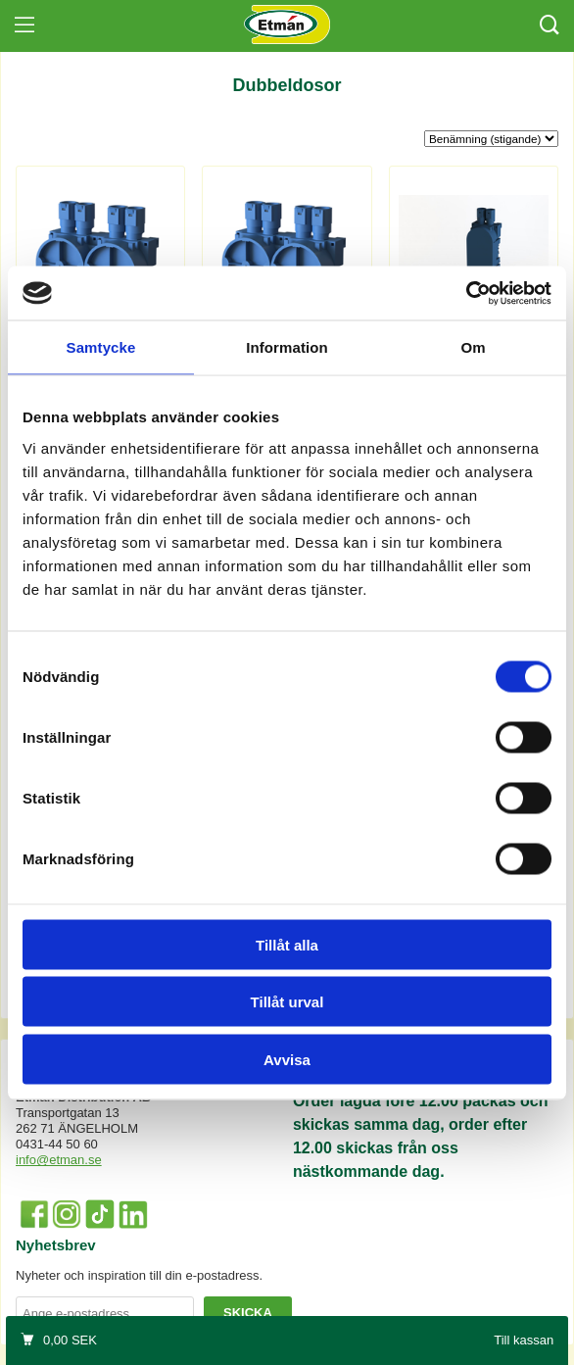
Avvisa (287, 1058)
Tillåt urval (287, 1002)
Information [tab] (287, 347)
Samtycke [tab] (101, 347)
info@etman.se (59, 1159)
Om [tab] (472, 347)
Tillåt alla (287, 944)
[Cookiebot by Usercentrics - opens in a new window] (465, 293)
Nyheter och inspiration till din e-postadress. (139, 1275)
